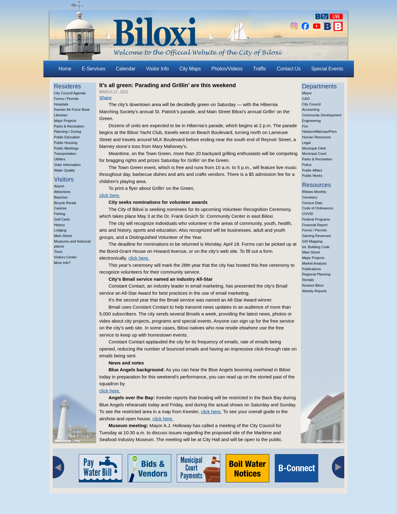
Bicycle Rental (65, 203)
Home (65, 68)
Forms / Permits (66, 99)
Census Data (312, 203)
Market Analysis (314, 263)
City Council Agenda (69, 93)
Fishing (59, 214)
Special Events (327, 68)
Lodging (60, 230)
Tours (58, 251)
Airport (59, 186)
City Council (311, 104)
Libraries (60, 115)
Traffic (259, 68)
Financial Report (315, 225)
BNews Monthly (314, 192)
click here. (109, 195)
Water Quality (64, 170)
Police (307, 165)
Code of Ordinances (317, 208)
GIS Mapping (312, 241)
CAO (306, 99)
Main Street (63, 236)
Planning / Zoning (67, 131)
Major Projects (65, 121)
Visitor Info (157, 68)
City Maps (190, 68)
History (59, 225)
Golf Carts (62, 219)
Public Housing (65, 143)
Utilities (59, 159)
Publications (311, 269)
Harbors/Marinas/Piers (319, 131)
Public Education (67, 137)
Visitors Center (65, 257)
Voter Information (67, 165)
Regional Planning (316, 274)
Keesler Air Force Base (72, 109)
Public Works (312, 175)
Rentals (308, 280)
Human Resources (316, 137)
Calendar (126, 68)
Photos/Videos (227, 68)
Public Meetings (66, 148)
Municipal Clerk (314, 148)
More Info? (62, 263)
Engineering (311, 121)
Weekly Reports (314, 291)
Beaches (61, 197)
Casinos (60, 208)
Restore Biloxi (312, 285)
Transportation (65, 153)
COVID (307, 214)
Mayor (307, 93)
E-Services (93, 68)
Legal (306, 143)
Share (105, 97)
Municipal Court (314, 153)
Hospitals (61, 104)
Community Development (321, 115)
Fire (305, 126)
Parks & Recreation (69, 126)
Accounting (310, 109)
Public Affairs (312, 170)
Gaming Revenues (316, 236)
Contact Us (289, 68)
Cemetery (309, 197)
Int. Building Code (316, 247)
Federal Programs (316, 219)
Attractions (62, 192)
